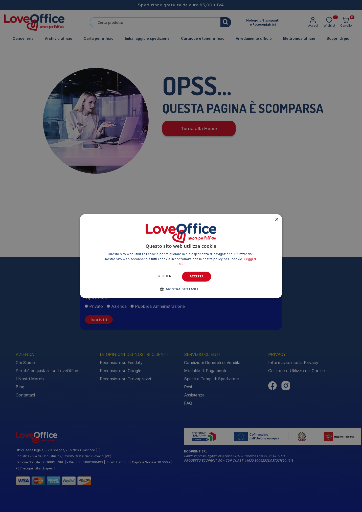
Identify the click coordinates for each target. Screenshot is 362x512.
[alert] (181, 256)
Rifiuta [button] (165, 276)
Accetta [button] (196, 276)
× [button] (276, 219)
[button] (181, 289)
